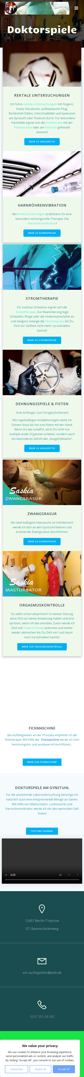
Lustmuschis (57, 804)
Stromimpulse (54, 321)
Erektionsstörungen (31, 214)
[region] (40, 1058)
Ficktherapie (54, 123)
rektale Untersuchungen (40, 104)
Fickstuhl (51, 127)
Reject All (40, 1069)
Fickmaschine (23, 127)
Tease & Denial (33, 628)
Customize (16, 1069)
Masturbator (39, 804)
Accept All (63, 1069)
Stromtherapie (26, 312)
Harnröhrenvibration (41, 223)
